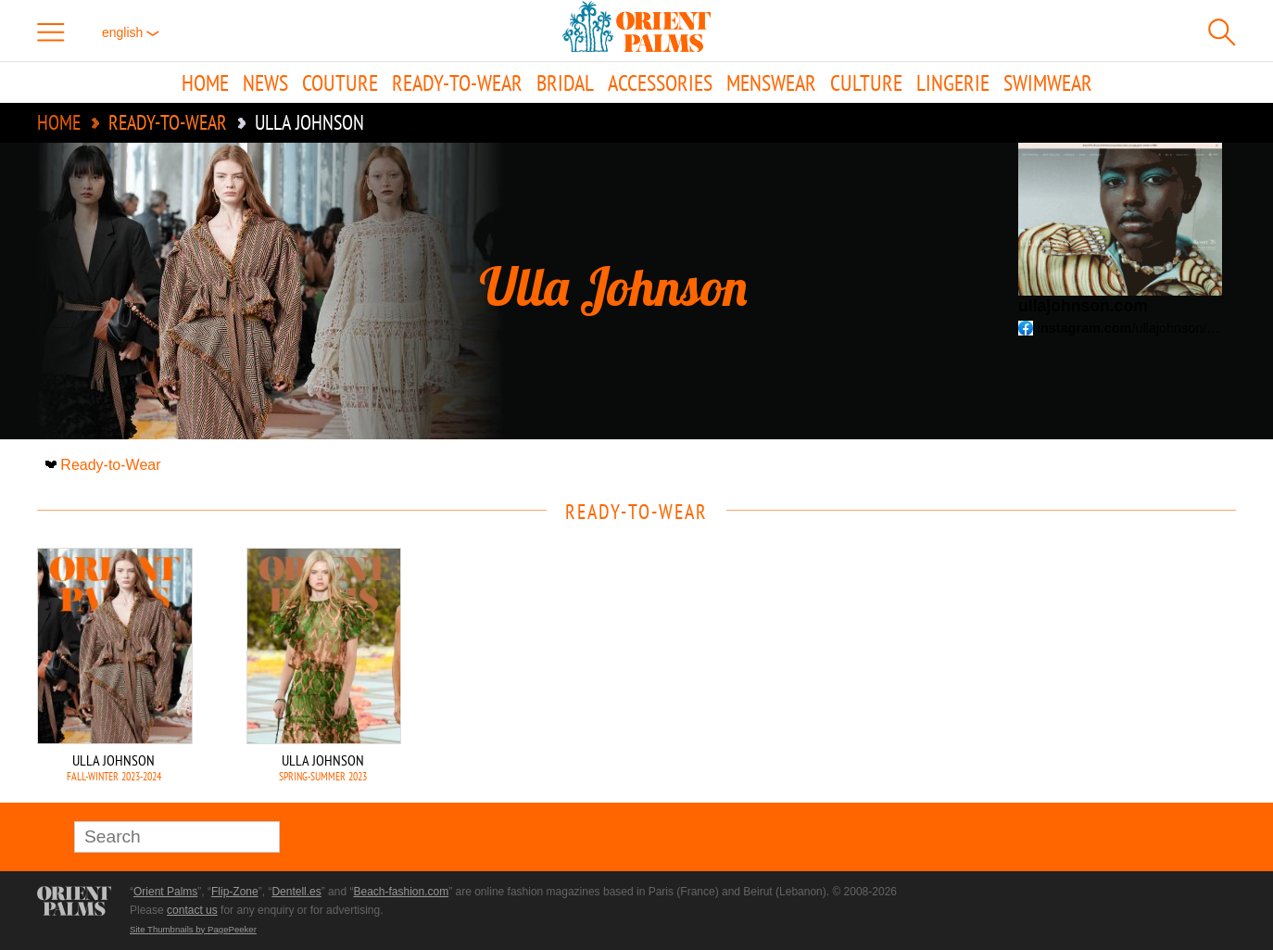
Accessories (660, 82)
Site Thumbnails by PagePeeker (193, 929)
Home (205, 82)
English (130, 32)
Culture (866, 82)
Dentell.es (296, 891)
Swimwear (1047, 82)
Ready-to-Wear (457, 82)
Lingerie (952, 82)
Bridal (565, 82)
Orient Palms (165, 891)
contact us (192, 910)
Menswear (771, 82)
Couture (340, 82)
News (265, 82)
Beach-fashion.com (400, 891)
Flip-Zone (234, 891)
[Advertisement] (1106, 673)
